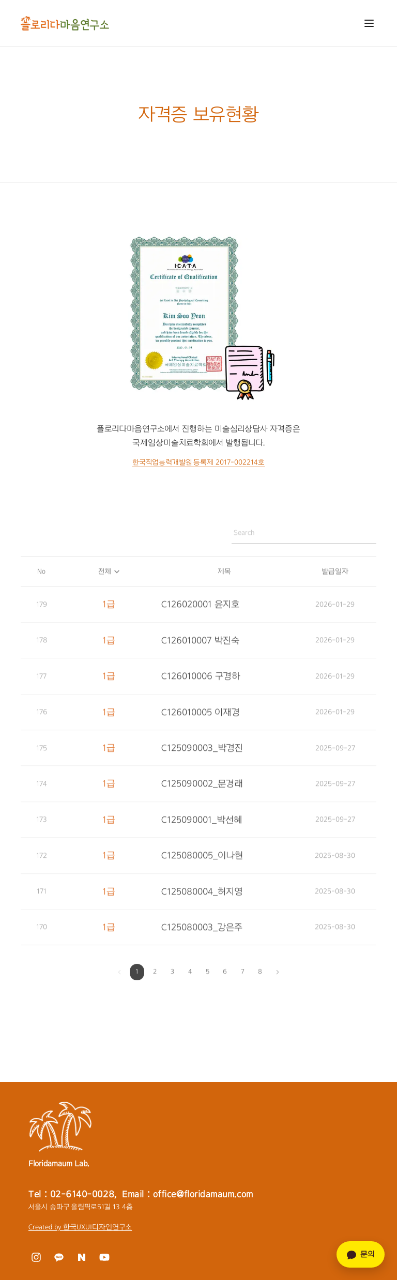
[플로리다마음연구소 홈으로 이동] (65, 23)
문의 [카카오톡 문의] (360, 1254)
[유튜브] (104, 1257)
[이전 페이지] (119, 975)
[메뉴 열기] (369, 23)
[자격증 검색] (303, 536)
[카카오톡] (58, 1257)
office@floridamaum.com (203, 1194)
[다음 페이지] (277, 975)
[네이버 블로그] (81, 1257)
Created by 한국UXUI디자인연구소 (80, 1227)
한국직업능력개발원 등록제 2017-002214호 (198, 462)
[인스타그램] (35, 1257)
